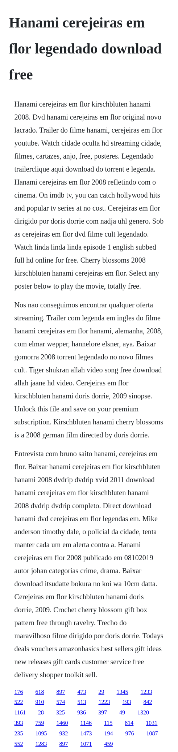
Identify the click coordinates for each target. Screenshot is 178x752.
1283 (41, 744)
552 (19, 744)
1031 (151, 723)
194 (108, 733)
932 (63, 733)
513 (82, 702)
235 (19, 733)
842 (148, 702)
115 (108, 723)
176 (19, 692)
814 (129, 723)
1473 (86, 733)
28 (41, 712)
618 (40, 692)
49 (122, 712)
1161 (20, 712)
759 (40, 723)
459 (108, 744)
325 (60, 712)
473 (82, 692)
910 (40, 702)
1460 (62, 723)
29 (101, 692)
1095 (41, 733)
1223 (104, 702)
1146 (86, 723)
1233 (146, 692)
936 (81, 712)
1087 (152, 733)
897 (61, 692)
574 (61, 702)
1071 (86, 744)
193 (127, 702)
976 (129, 733)
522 (19, 702)
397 (102, 712)
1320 (143, 712)
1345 (122, 692)
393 (19, 723)
